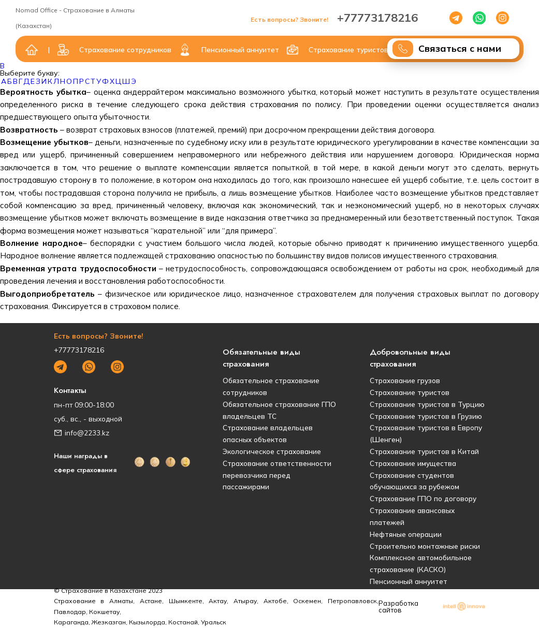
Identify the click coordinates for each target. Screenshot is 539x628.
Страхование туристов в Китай (424, 451)
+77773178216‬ (334, 17)
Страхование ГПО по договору (423, 498)
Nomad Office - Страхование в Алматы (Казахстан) (75, 18)
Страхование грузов (405, 380)
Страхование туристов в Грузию (426, 416)
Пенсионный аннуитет (408, 581)
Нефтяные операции (406, 534)
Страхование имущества (413, 463)
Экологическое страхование (272, 451)
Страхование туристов (409, 392)
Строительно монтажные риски (425, 546)
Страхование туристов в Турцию (427, 404)
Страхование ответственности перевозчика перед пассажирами (277, 475)
